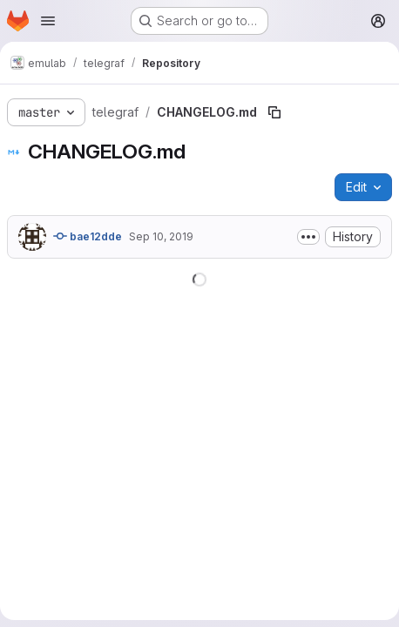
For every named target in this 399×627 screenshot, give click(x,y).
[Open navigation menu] (48, 21)
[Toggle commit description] (308, 237)
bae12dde (87, 236)
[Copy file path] (274, 112)
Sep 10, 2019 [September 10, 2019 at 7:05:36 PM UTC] (161, 236)
